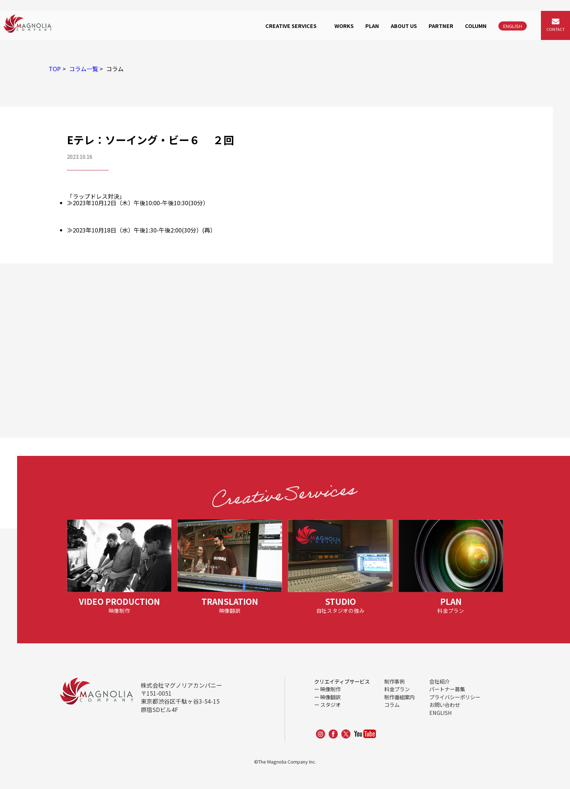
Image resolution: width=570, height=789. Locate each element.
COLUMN (476, 25)
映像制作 (330, 689)
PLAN (372, 25)
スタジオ (330, 704)
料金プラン (397, 689)
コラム (392, 704)
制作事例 (394, 681)
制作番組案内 (399, 697)
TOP (55, 68)
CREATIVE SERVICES (291, 25)
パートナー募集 (447, 689)
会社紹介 (439, 681)
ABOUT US (404, 25)
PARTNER (441, 25)
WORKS (344, 25)
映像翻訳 (330, 697)
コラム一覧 (83, 68)
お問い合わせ (444, 704)
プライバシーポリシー (454, 697)
